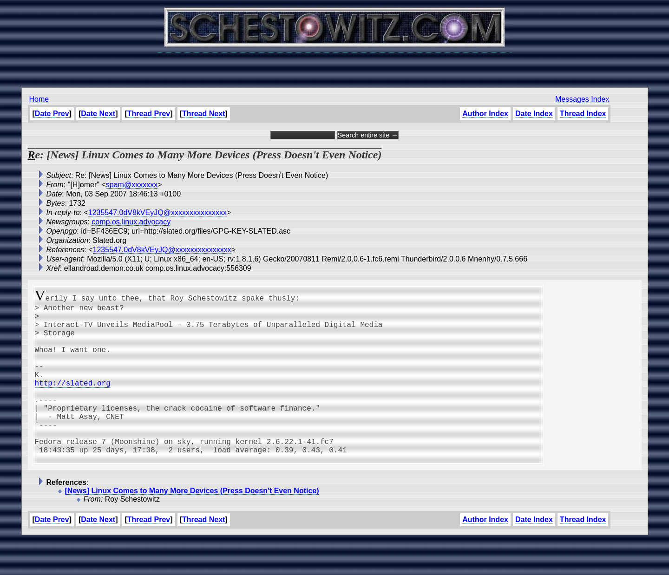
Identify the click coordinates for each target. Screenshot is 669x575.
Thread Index (583, 114)
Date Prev (52, 114)
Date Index (534, 114)
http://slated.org (73, 401)
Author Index (485, 114)
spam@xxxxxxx (131, 185)
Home (39, 99)
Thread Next (203, 114)
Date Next (98, 114)
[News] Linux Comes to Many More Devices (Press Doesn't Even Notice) (192, 526)
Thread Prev (148, 114)
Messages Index (582, 99)
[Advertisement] (334, 65)
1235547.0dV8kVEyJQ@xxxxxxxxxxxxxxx (157, 212)
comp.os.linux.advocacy (131, 222)
